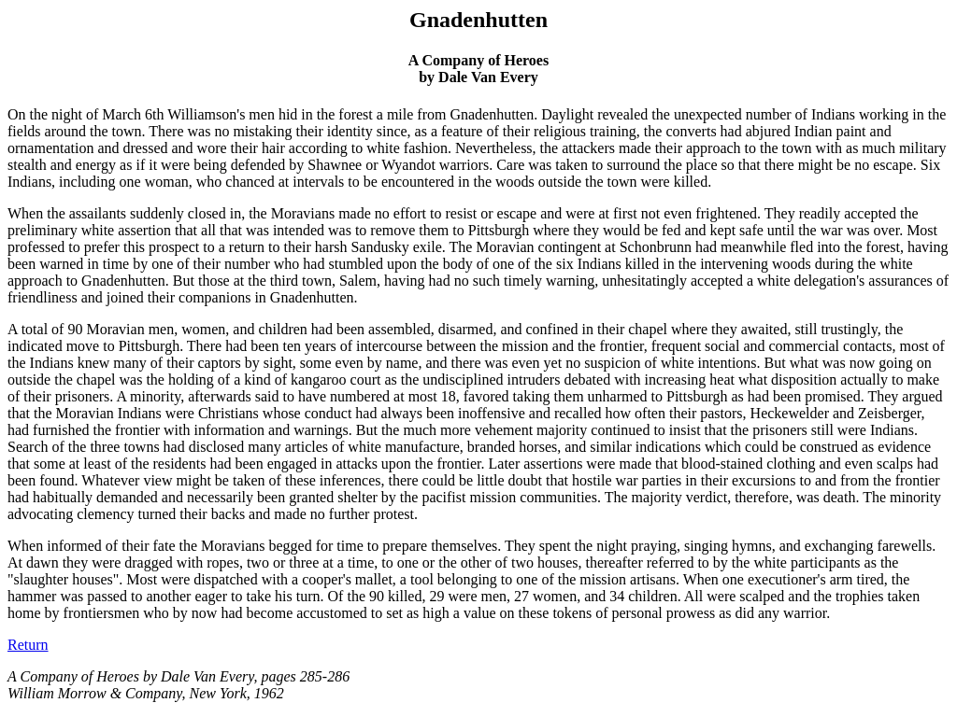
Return (28, 645)
